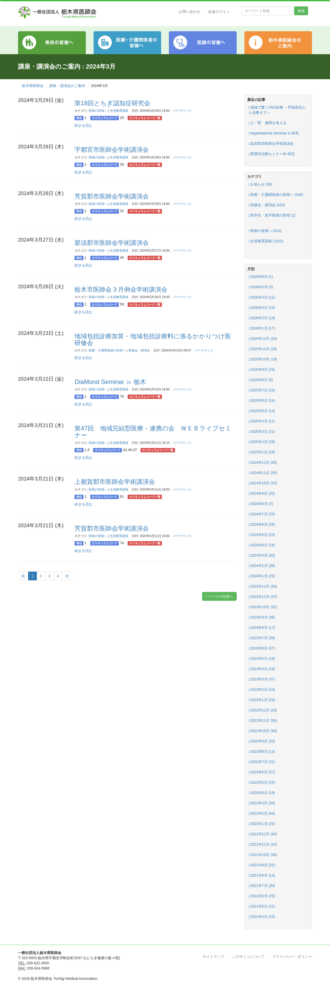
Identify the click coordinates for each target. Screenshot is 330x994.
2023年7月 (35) (262, 638)
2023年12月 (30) (263, 586)
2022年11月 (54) (263, 720)
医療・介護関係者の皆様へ (107, 350)
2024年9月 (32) (262, 493)
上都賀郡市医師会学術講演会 (115, 481)
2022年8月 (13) (262, 751)
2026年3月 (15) (262, 308)
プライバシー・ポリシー (292, 957)
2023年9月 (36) (262, 617)
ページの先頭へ (219, 596)
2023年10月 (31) (263, 607)
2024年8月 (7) (261, 504)
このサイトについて (248, 957)
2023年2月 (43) (262, 689)
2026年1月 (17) (262, 328)
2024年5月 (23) (262, 535)
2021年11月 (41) (263, 844)
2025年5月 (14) (262, 411)
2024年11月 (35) (263, 473)
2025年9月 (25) (262, 369)
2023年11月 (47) (263, 597)
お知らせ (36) (260, 184)
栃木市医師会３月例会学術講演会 (121, 289)
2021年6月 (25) (262, 896)
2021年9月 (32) (262, 865)
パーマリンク (182, 111)
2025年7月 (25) (262, 390)
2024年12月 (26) (263, 462)
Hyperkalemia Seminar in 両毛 (274, 133)
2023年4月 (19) (262, 669)
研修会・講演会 (139, 350)
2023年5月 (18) (262, 658)
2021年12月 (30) (263, 834)
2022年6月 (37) (262, 772)
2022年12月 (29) (263, 710)
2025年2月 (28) (262, 442)
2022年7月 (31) (262, 762)
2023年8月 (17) (262, 628)
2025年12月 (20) (263, 338)
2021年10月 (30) (263, 855)
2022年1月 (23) (262, 824)
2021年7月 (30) (262, 886)
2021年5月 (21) (262, 906)
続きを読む (84, 125)
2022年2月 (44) (262, 813)
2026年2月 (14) (262, 318)
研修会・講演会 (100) (267, 205)
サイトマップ (213, 957)
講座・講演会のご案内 (67, 86)
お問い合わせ (189, 12)
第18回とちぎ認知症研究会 (112, 103)
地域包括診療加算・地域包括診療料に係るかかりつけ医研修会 (153, 339)
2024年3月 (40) (262, 555)
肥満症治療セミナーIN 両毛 (272, 154)
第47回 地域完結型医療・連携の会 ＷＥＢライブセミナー (153, 431)
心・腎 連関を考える (267, 123)
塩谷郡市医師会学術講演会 (271, 143)
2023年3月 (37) (262, 679)
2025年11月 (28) (263, 349)
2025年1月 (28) (262, 452)
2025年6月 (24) (262, 400)
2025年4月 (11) (262, 421)
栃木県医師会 (33, 86)
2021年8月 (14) (262, 875)
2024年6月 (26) (262, 524)
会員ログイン (219, 12)
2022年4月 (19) (262, 793)
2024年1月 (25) (262, 576)
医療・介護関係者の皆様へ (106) (276, 195)
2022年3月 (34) (262, 803)
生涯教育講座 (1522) (266, 241)
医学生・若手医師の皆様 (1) (272, 215)
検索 (301, 11)
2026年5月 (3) (261, 287)
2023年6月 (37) (262, 648)
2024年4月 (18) (262, 545)
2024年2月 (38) (262, 566)
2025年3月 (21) (262, 431)
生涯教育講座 (119, 111)
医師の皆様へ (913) (265, 231)
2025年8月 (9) (261, 380)
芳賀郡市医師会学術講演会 (112, 196)
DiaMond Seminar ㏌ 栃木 (110, 381)
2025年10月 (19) (263, 359)
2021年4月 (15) (262, 917)
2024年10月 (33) (263, 483)
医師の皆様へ (98, 111)
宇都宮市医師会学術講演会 (112, 149)
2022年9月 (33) (262, 741)
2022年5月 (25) (262, 782)
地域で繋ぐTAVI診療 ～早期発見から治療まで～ (277, 110)
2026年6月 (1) (261, 277)
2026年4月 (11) (262, 297)
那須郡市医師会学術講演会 (112, 242)
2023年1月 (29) (262, 700)
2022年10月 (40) (263, 731)
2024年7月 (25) (262, 514)
